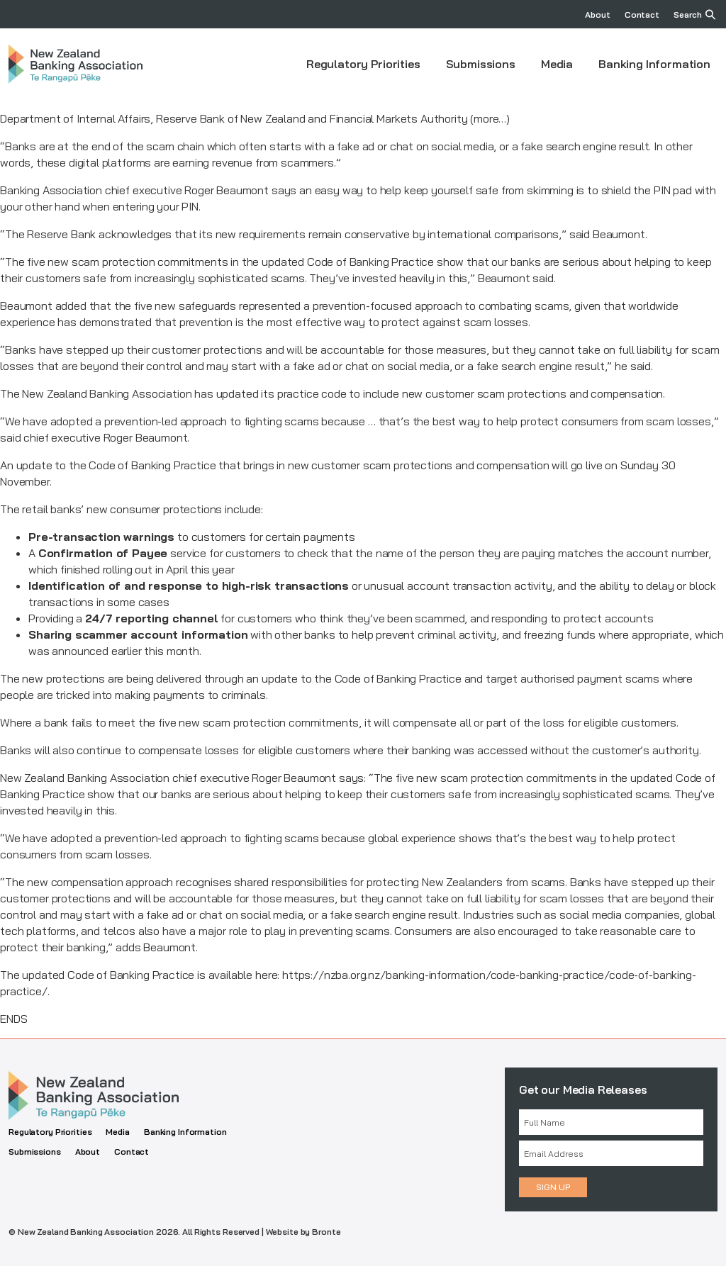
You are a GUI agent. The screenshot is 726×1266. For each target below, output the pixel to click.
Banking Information (654, 64)
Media (557, 64)
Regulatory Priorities (363, 64)
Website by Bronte (303, 1231)
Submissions (480, 64)
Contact (642, 14)
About (597, 14)
